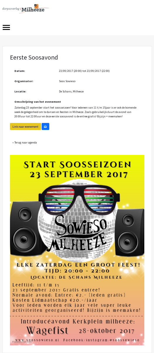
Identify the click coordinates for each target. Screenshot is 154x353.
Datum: (19, 71)
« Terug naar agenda (24, 142)
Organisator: (23, 81)
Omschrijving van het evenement (37, 102)
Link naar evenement (25, 127)
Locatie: (20, 91)
